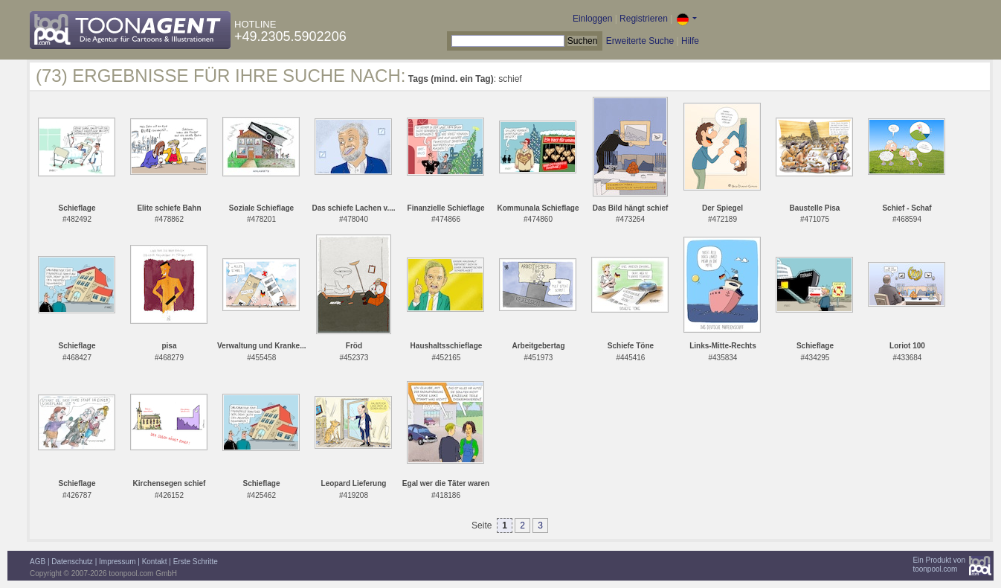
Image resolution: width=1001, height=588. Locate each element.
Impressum (117, 561)
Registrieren (643, 18)
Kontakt (154, 561)
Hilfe (690, 41)
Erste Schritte (195, 561)
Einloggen (592, 18)
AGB (37, 561)
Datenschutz (72, 561)
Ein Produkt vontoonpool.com (939, 564)
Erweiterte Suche (640, 41)
